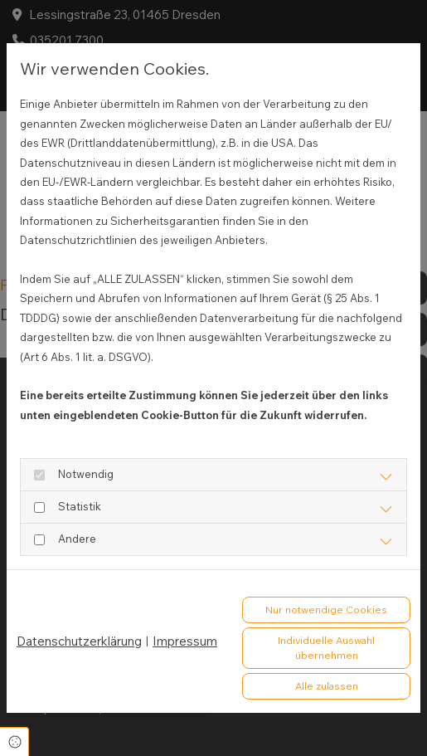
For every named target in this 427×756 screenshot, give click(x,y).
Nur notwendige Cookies (326, 609)
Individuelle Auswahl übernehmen (326, 647)
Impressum (185, 641)
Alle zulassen (326, 686)
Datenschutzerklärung (79, 641)
